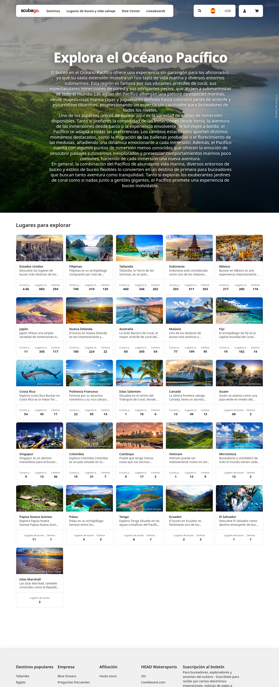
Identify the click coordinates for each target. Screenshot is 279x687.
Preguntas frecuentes (74, 682)
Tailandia (22, 676)
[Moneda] (227, 10)
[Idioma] (213, 11)
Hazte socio (108, 676)
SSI (143, 676)
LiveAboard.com (153, 682)
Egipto (21, 682)
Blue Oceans (67, 676)
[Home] (30, 11)
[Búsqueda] (200, 11)
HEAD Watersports (159, 666)
